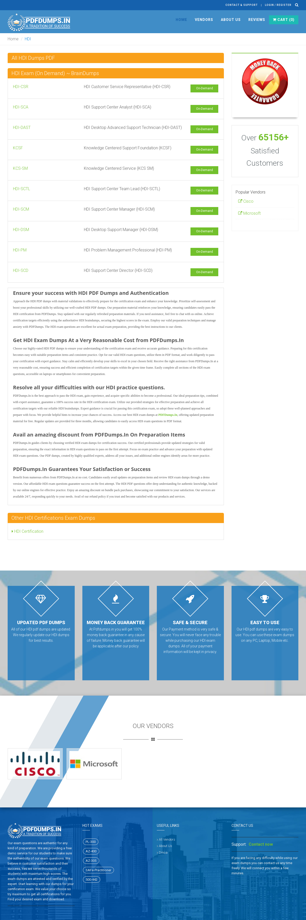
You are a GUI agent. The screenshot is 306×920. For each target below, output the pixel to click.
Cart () (284, 20)
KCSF (18, 148)
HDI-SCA (20, 107)
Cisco (245, 201)
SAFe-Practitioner (98, 870)
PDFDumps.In (167, 415)
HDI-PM (20, 250)
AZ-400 (91, 851)
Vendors (204, 20)
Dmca (163, 852)
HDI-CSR (20, 86)
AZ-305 (91, 861)
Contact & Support (241, 5)
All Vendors (167, 839)
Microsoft (249, 213)
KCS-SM (20, 168)
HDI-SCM (21, 209)
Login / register (278, 5)
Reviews (256, 20)
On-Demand (204, 88)
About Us (231, 20)
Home (181, 20)
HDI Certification (27, 531)
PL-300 (91, 842)
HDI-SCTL (21, 188)
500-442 (91, 879)
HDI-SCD (20, 270)
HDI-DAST (22, 127)
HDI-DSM (21, 229)
